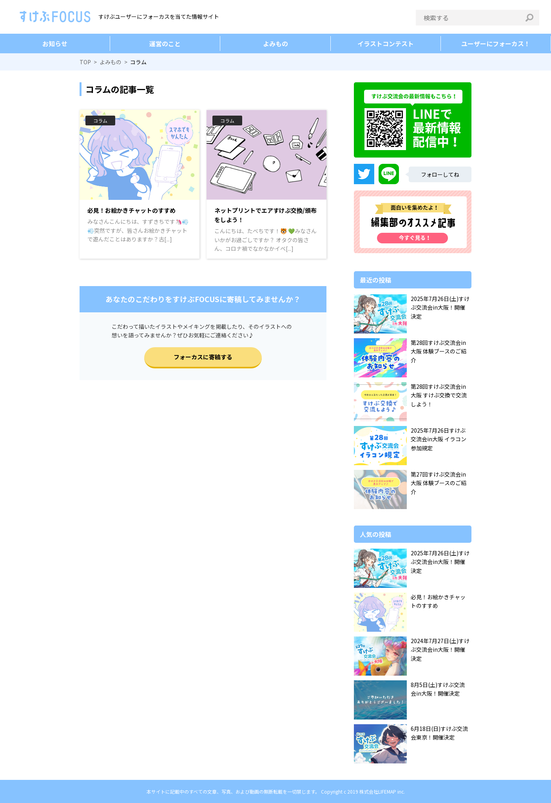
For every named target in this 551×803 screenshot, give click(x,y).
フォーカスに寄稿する (203, 357)
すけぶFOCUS (55, 16)
